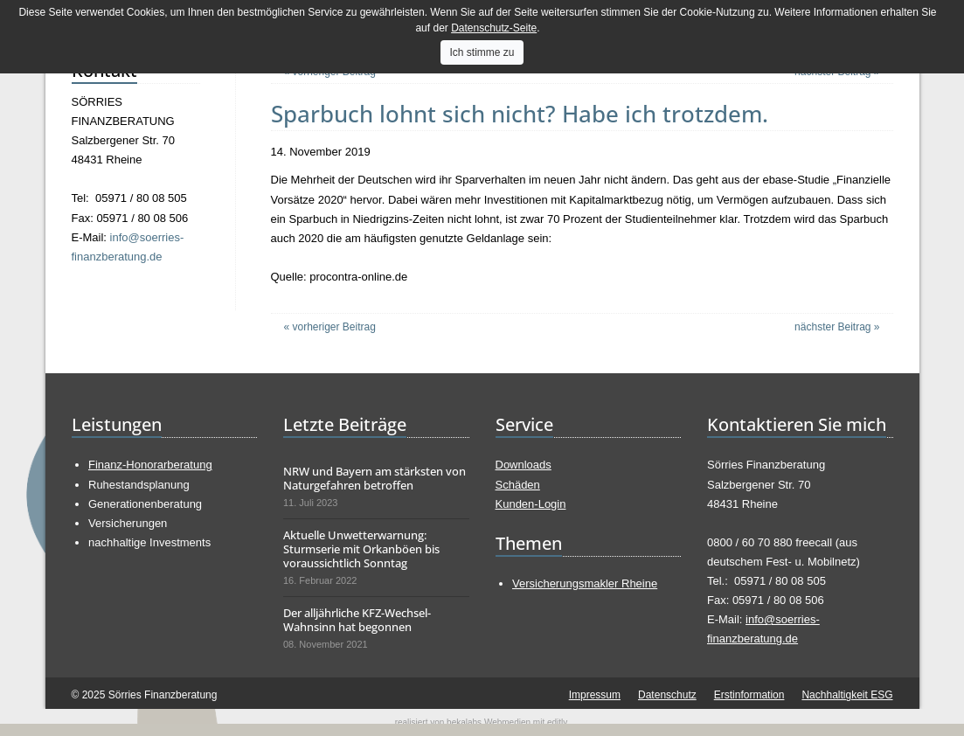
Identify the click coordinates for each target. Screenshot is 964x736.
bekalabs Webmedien (489, 722)
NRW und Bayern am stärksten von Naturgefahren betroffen (374, 478)
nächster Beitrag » (836, 327)
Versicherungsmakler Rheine (584, 583)
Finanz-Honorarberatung (150, 464)
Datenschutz (667, 695)
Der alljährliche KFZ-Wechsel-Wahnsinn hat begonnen (357, 620)
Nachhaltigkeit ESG (846, 695)
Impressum (595, 695)
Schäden (518, 484)
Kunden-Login (531, 503)
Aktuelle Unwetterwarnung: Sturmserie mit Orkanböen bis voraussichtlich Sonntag (361, 549)
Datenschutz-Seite (494, 28)
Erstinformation (749, 695)
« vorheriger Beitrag (330, 327)
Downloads (523, 464)
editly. (558, 722)
